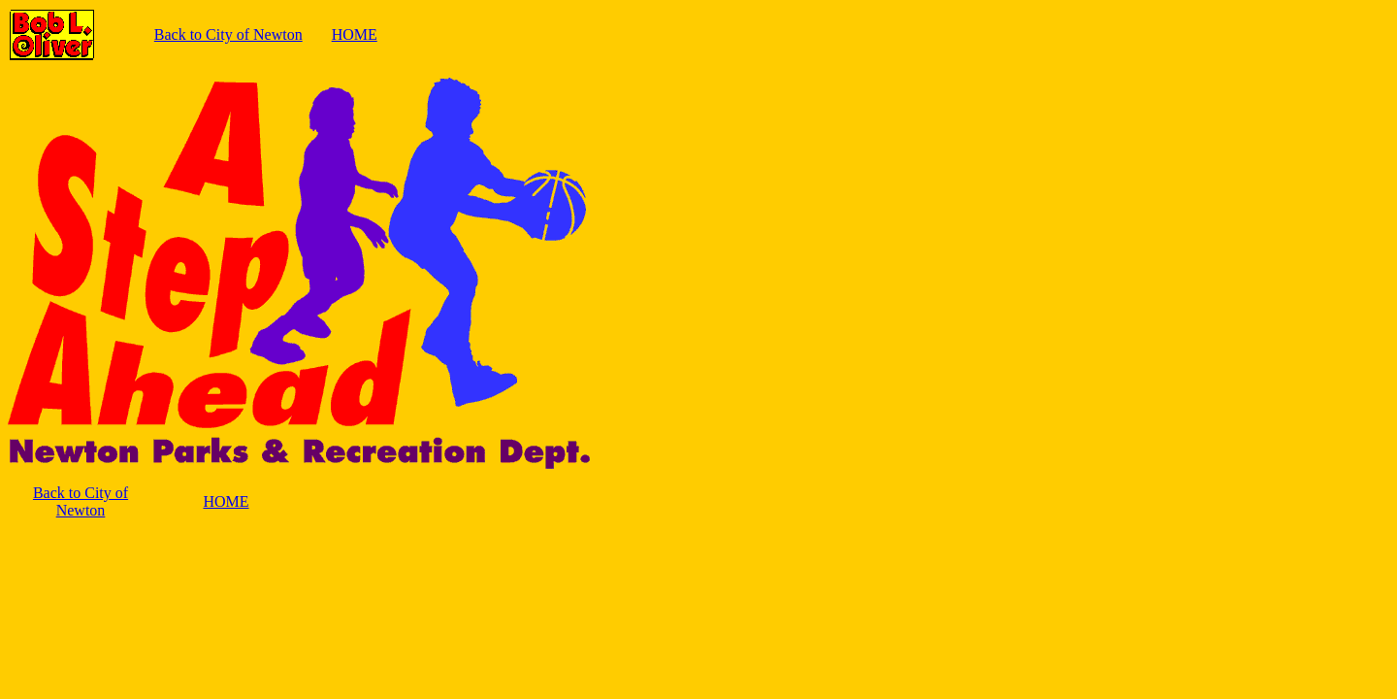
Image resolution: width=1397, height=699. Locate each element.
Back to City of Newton (228, 34)
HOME (354, 34)
